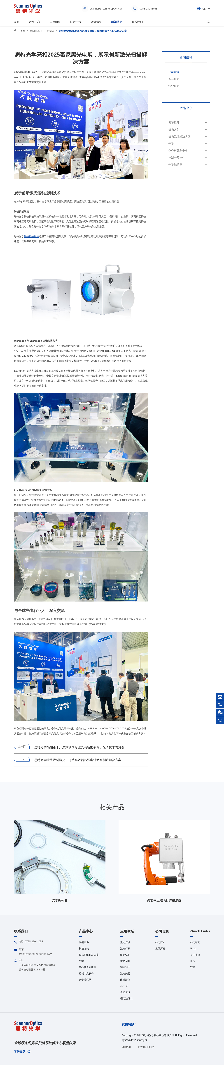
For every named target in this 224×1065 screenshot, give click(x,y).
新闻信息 (116, 22)
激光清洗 (125, 992)
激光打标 (125, 948)
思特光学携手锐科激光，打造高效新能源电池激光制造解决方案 (77, 760)
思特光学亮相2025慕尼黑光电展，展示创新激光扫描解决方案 (93, 31)
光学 (171, 143)
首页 (17, 22)
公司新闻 (49, 31)
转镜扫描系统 (31, 236)
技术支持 (75, 22)
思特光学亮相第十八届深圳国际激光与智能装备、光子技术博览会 (79, 747)
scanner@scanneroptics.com (106, 8)
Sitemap (127, 1046)
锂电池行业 (126, 998)
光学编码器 (175, 164)
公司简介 (160, 942)
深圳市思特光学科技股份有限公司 (155, 1035)
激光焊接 (125, 942)
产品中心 (34, 22)
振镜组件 (174, 122)
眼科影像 (125, 979)
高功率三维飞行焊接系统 (164, 900)
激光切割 (125, 961)
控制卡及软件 (176, 157)
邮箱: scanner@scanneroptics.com (33, 951)
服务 (192, 961)
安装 (192, 967)
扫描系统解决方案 (179, 136)
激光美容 (125, 973)
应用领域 (55, 22)
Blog (193, 948)
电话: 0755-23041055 (28, 942)
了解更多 (22, 1051)
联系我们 (137, 22)
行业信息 (174, 86)
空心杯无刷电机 (178, 150)
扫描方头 (174, 129)
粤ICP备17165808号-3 (134, 1040)
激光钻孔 (125, 954)
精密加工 (125, 967)
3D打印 (124, 986)
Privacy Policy (146, 1046)
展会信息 (174, 79)
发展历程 (160, 948)
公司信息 (96, 22)
